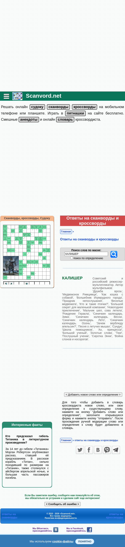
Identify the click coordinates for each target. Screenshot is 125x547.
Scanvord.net (43, 96)
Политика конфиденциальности (61, 518)
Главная (66, 231)
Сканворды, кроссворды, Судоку (27, 218)
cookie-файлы (63, 541)
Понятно (84, 541)
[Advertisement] (44, 45)
